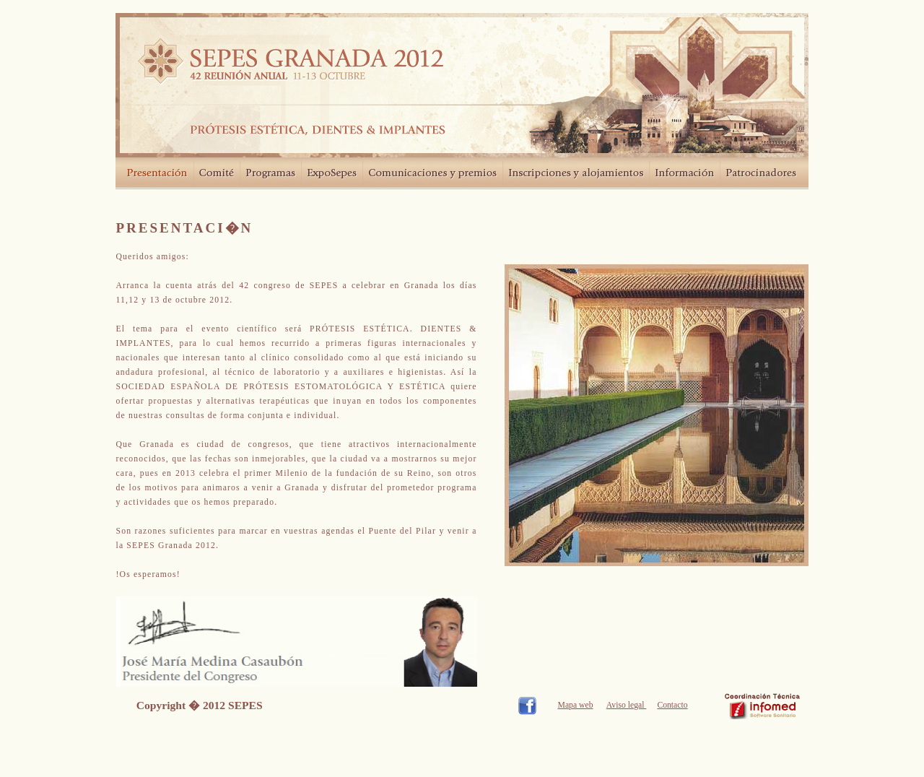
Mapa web (575, 705)
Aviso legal (626, 705)
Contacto (672, 705)
